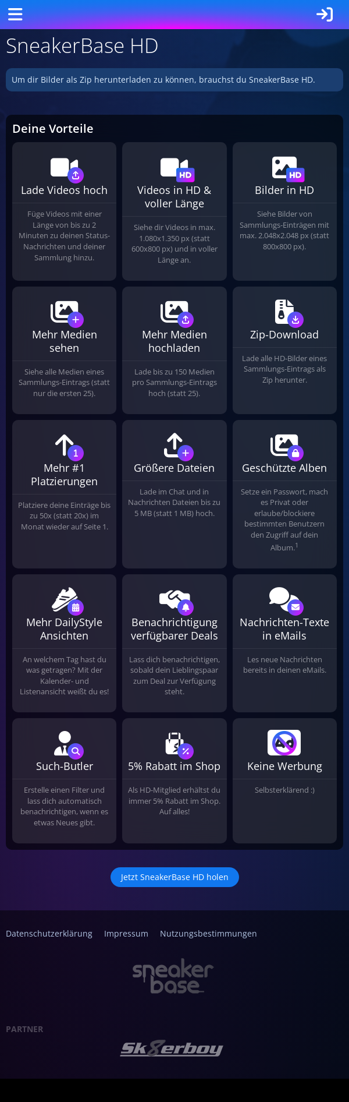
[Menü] (15, 14)
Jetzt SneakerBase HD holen (175, 876)
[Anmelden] (324, 14)
